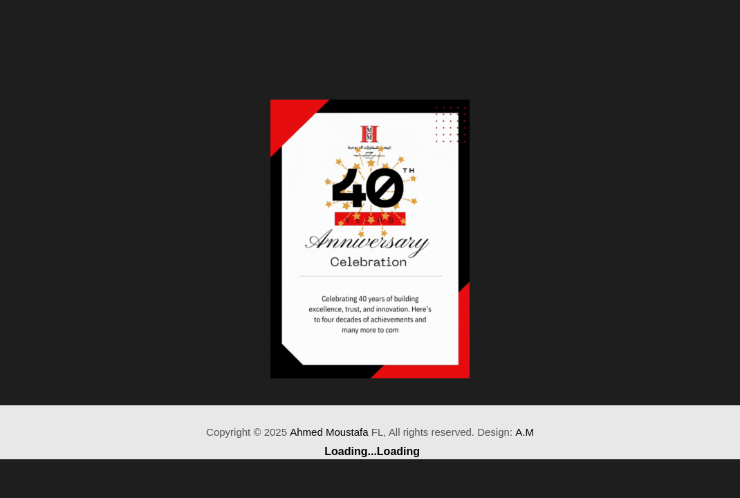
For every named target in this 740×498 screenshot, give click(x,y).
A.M (524, 432)
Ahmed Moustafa (329, 432)
